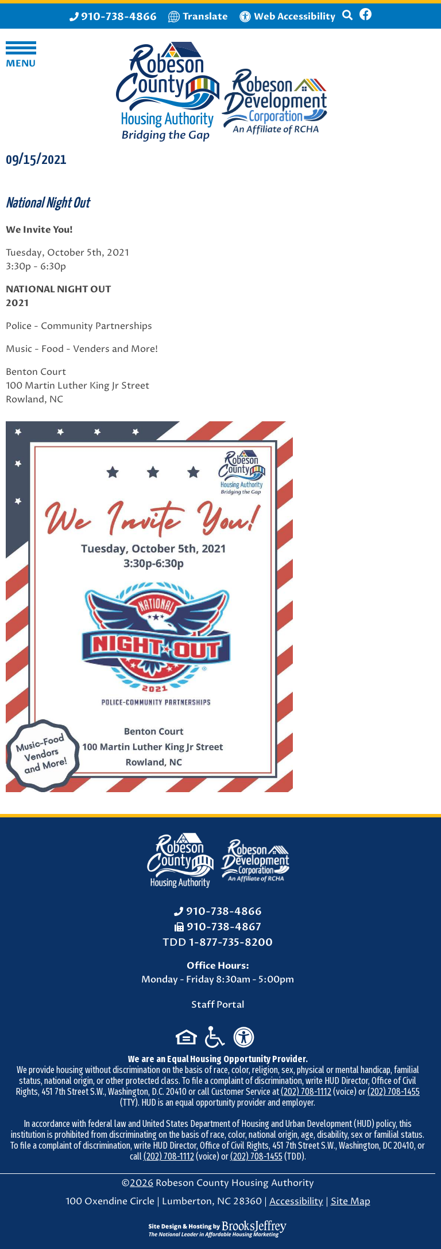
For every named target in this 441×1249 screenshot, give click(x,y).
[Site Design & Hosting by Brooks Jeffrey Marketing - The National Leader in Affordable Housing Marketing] (218, 1228)
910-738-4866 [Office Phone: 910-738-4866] (224, 912)
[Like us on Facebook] (366, 16)
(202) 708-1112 (306, 1091)
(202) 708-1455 (394, 1091)
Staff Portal (218, 1005)
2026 (141, 1183)
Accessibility (296, 1201)
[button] (347, 20)
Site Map (350, 1201)
